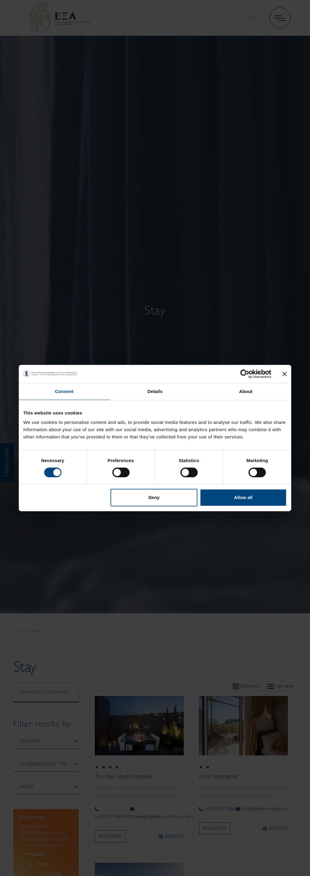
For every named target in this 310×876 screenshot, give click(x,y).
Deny (154, 497)
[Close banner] (284, 374)
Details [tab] (155, 391)
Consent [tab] (64, 391)
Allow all (243, 497)
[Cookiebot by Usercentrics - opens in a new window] (244, 373)
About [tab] (245, 391)
